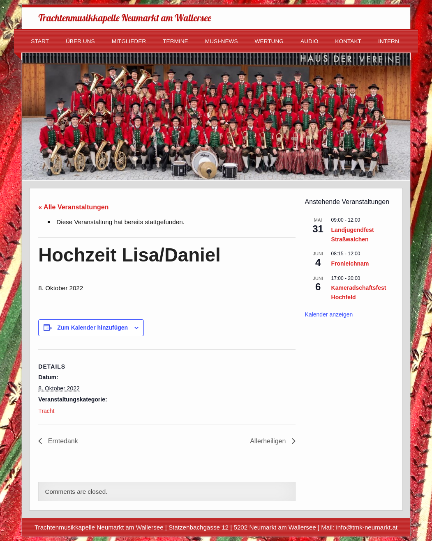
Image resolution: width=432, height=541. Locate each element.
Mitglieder (129, 41)
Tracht (46, 411)
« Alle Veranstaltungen (73, 207)
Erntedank (62, 441)
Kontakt (348, 41)
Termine (175, 41)
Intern (388, 41)
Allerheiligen (269, 441)
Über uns (80, 41)
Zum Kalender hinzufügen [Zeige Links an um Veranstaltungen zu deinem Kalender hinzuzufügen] (92, 327)
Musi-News (221, 41)
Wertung (269, 41)
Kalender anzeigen (329, 314)
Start (40, 41)
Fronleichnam (350, 263)
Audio (309, 41)
